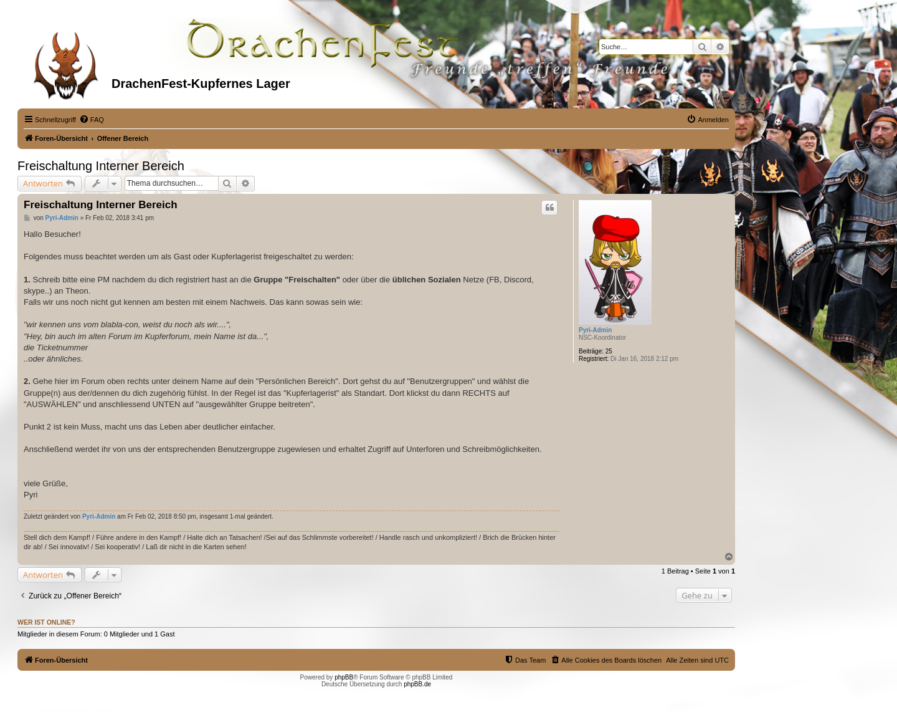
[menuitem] (91, 119)
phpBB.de (417, 684)
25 (608, 351)
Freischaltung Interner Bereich (100, 166)
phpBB (344, 677)
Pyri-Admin (595, 330)
